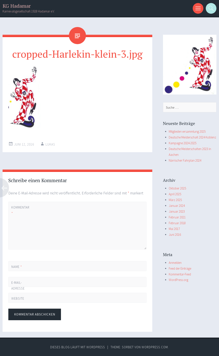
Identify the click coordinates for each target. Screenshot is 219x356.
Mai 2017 (174, 229)
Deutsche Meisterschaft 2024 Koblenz (192, 137)
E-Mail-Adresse (18, 288)
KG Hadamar (17, 6)
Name (16, 267)
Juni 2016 (175, 235)
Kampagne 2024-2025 (182, 143)
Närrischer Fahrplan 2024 (185, 160)
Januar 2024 (177, 206)
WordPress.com (155, 347)
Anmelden (175, 263)
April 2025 (175, 194)
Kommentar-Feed (180, 274)
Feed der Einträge (180, 268)
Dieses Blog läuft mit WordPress (77, 347)
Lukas (50, 144)
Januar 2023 (177, 211)
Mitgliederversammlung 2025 (187, 131)
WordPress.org (178, 280)
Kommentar (18, 210)
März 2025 (175, 200)
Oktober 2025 (177, 188)
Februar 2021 (177, 217)
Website (17, 298)
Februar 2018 (177, 223)
